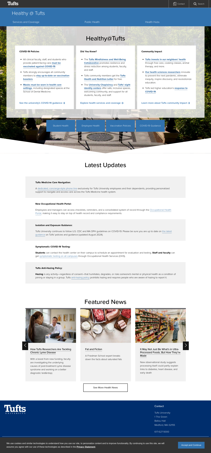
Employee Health (91, 125)
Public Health (92, 22)
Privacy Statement (86, 447)
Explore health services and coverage (100, 103)
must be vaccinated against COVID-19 (42, 64)
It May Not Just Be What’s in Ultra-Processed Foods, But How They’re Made (160, 352)
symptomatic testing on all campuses (58, 256)
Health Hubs (152, 22)
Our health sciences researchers (162, 72)
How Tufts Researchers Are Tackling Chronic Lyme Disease (50, 350)
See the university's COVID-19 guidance (40, 103)
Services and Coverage (26, 22)
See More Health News (105, 387)
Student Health (60, 125)
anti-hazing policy (80, 277)
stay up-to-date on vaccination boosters (46, 77)
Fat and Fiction (93, 349)
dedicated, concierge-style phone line (57, 188)
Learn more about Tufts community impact (164, 103)
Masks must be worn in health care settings (42, 86)
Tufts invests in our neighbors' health (165, 59)
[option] (50, 344)
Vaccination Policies (120, 125)
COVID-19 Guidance (150, 125)
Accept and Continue (191, 445)
